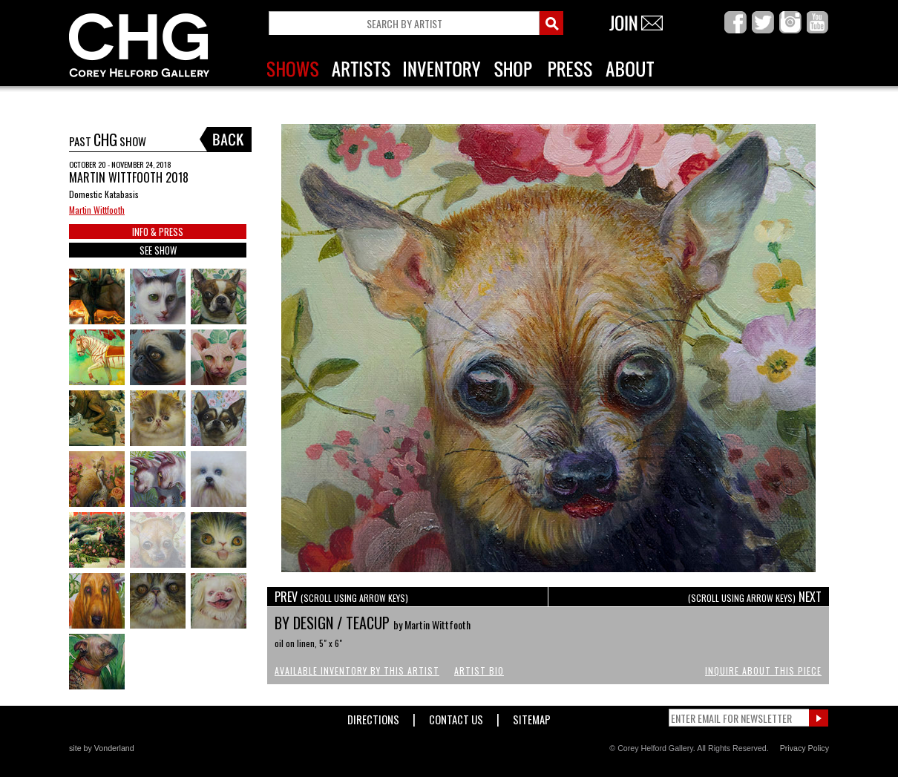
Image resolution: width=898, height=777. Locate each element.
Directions (373, 716)
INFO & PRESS (157, 231)
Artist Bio (479, 670)
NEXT (755, 597)
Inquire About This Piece (763, 670)
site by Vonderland (101, 748)
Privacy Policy (804, 748)
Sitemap (532, 716)
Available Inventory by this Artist (357, 670)
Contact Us (456, 716)
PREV (341, 597)
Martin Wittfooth (97, 209)
